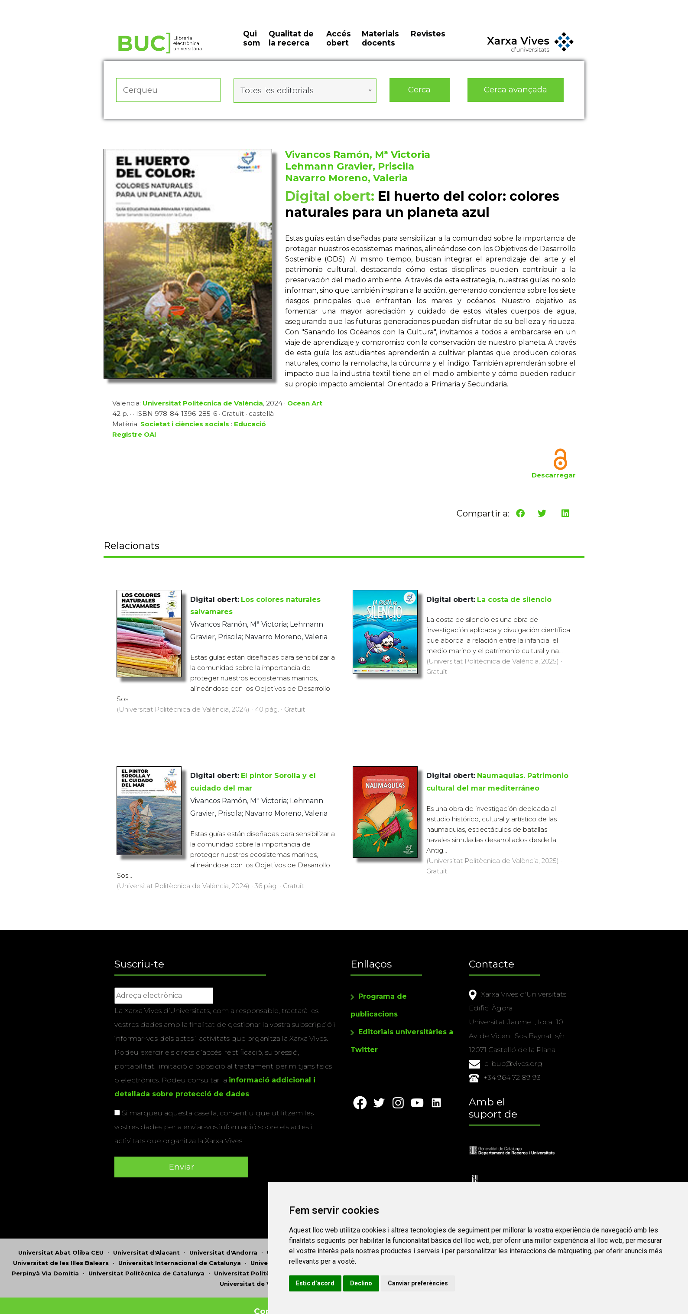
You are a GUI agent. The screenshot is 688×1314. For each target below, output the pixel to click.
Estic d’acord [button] (391, 1283)
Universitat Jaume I (281, 1251)
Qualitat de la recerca (291, 48)
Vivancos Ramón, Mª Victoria (357, 157)
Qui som (251, 48)
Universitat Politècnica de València (203, 405)
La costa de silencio (514, 598)
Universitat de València (256, 1272)
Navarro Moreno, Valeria (346, 180)
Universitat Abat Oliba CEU (61, 1241)
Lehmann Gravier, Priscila (349, 168)
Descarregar (554, 477)
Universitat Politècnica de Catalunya (146, 1261)
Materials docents (380, 48)
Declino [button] (437, 1283)
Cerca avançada (516, 95)
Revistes (428, 43)
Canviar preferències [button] (494, 1283)
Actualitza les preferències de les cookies (80, 6)
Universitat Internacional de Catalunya (179, 1251)
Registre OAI (134, 436)
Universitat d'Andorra (223, 1241)
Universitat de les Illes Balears (61, 1251)
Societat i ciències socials (184, 426)
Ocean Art (304, 405)
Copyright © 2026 (293, 1300)
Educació (250, 426)
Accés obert (338, 48)
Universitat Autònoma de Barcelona (324, 1241)
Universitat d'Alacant (146, 1241)
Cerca (419, 95)
